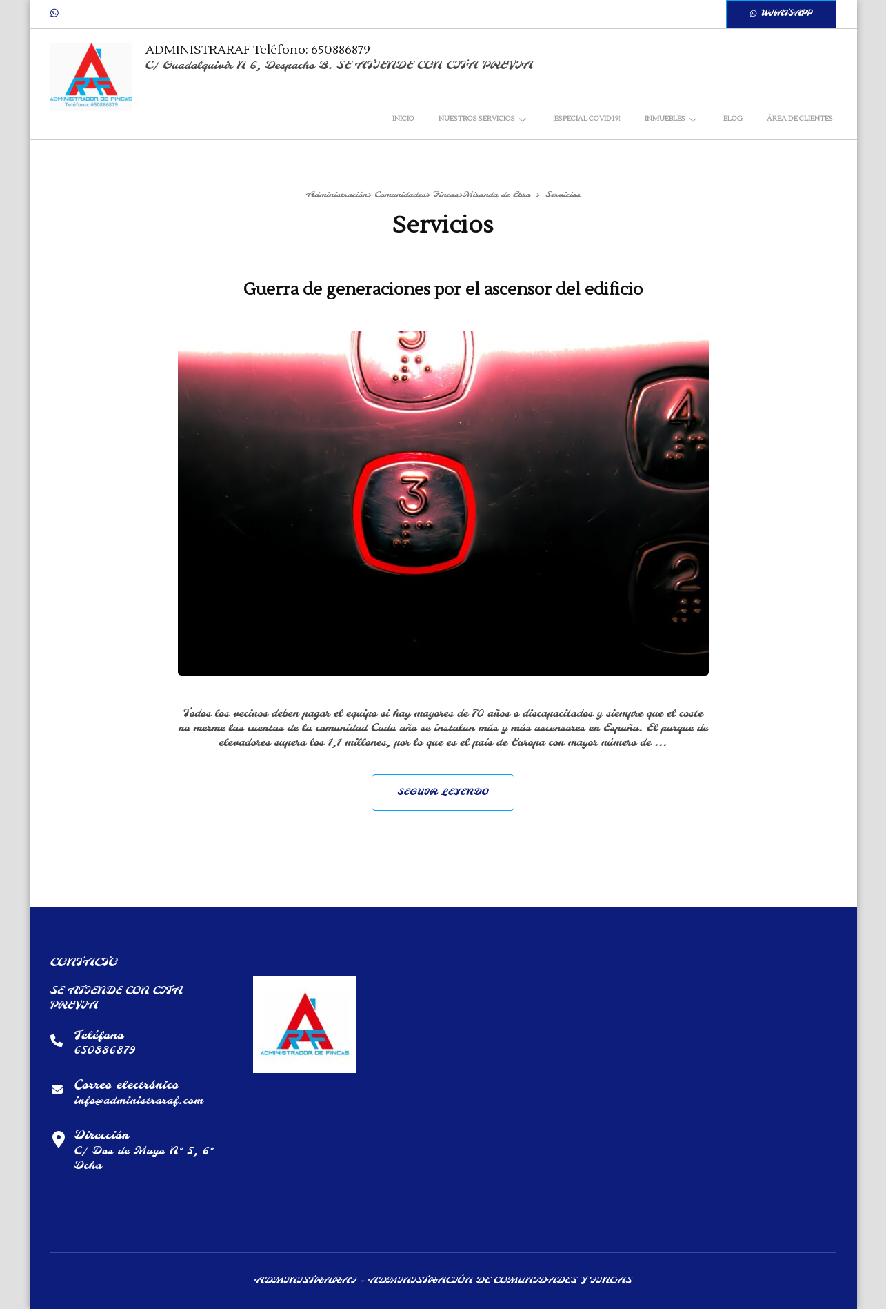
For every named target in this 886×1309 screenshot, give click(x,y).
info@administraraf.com (138, 1101)
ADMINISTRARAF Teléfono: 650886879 (257, 50)
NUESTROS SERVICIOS (477, 118)
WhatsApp (781, 14)
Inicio (403, 118)
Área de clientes (800, 118)
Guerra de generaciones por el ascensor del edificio (443, 289)
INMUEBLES (665, 118)
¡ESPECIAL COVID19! (587, 118)
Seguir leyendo (442, 792)
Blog (733, 118)
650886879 (105, 1050)
